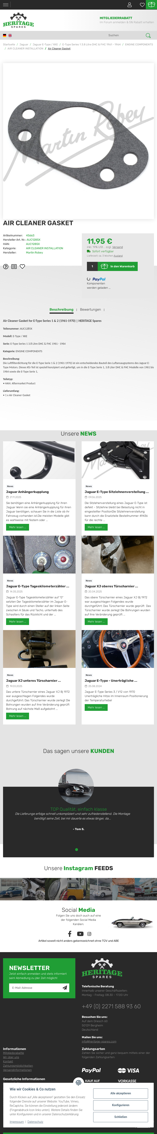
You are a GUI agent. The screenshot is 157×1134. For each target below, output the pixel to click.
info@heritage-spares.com (99, 1041)
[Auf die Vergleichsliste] (14, 266)
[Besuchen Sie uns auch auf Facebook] (69, 934)
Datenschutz (35, 1121)
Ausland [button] (118, 255)
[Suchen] (125, 35)
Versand (117, 247)
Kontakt (8, 1061)
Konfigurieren (120, 1105)
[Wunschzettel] (140, 5)
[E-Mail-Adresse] (36, 987)
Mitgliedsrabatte (13, 1053)
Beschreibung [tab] (62, 309)
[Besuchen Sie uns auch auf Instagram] (89, 934)
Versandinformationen (17, 1070)
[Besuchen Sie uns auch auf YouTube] (80, 934)
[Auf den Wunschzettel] (22, 266)
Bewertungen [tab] (90, 309)
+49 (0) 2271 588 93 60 (111, 1006)
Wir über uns (11, 1057)
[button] (128, 4)
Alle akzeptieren (120, 1093)
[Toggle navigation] (5, 4)
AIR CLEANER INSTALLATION (44, 248)
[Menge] (92, 266)
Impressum (17, 1121)
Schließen (120, 1117)
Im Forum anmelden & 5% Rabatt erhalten (127, 22)
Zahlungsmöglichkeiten (18, 1065)
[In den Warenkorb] (6, 61)
